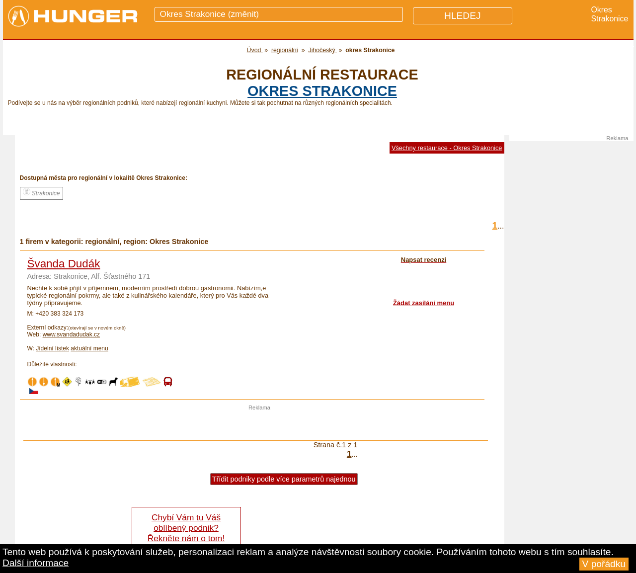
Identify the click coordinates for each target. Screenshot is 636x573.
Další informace (35, 563)
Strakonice (41, 192)
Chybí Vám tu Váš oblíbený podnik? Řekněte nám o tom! (186, 527)
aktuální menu (89, 348)
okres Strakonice (322, 91)
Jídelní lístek (52, 348)
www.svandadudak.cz (71, 334)
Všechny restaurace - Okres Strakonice (447, 148)
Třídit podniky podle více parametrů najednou (284, 479)
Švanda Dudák (63, 263)
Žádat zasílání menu (423, 303)
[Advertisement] (259, 425)
